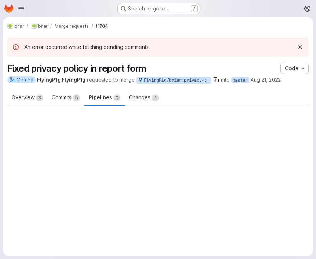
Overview (27, 97)
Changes (144, 97)
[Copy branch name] (216, 80)
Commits (66, 97)
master (240, 80)
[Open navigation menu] (21, 8)
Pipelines (104, 97)
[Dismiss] (300, 47)
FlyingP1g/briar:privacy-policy (174, 80)
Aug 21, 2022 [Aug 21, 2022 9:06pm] (266, 80)
